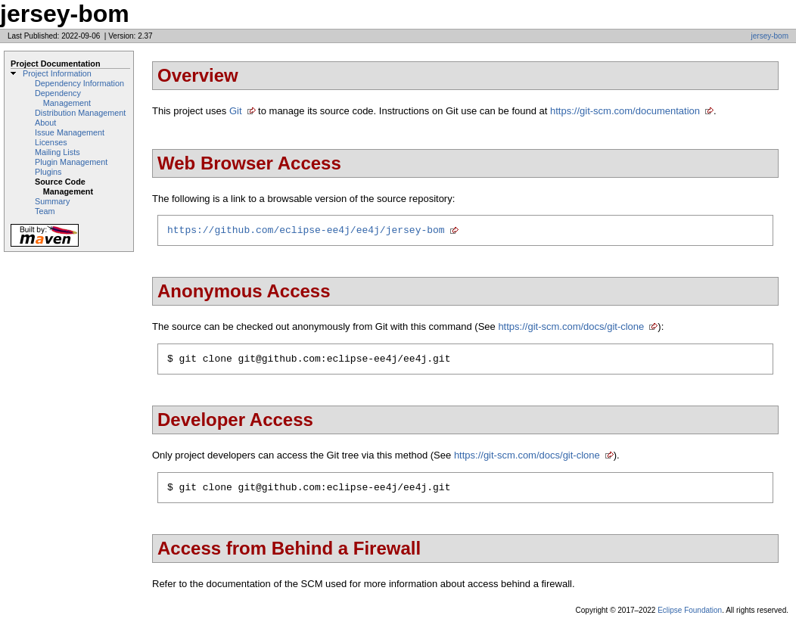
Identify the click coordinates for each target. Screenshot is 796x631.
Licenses (51, 142)
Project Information (57, 73)
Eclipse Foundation (690, 617)
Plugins (48, 171)
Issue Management (69, 132)
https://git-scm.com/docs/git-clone (571, 328)
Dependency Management (63, 98)
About (45, 122)
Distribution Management (80, 112)
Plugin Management (71, 161)
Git (235, 111)
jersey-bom (769, 36)
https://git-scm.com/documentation (625, 111)
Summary (52, 201)
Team (44, 211)
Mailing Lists (57, 152)
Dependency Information (79, 83)
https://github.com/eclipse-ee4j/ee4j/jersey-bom (306, 231)
